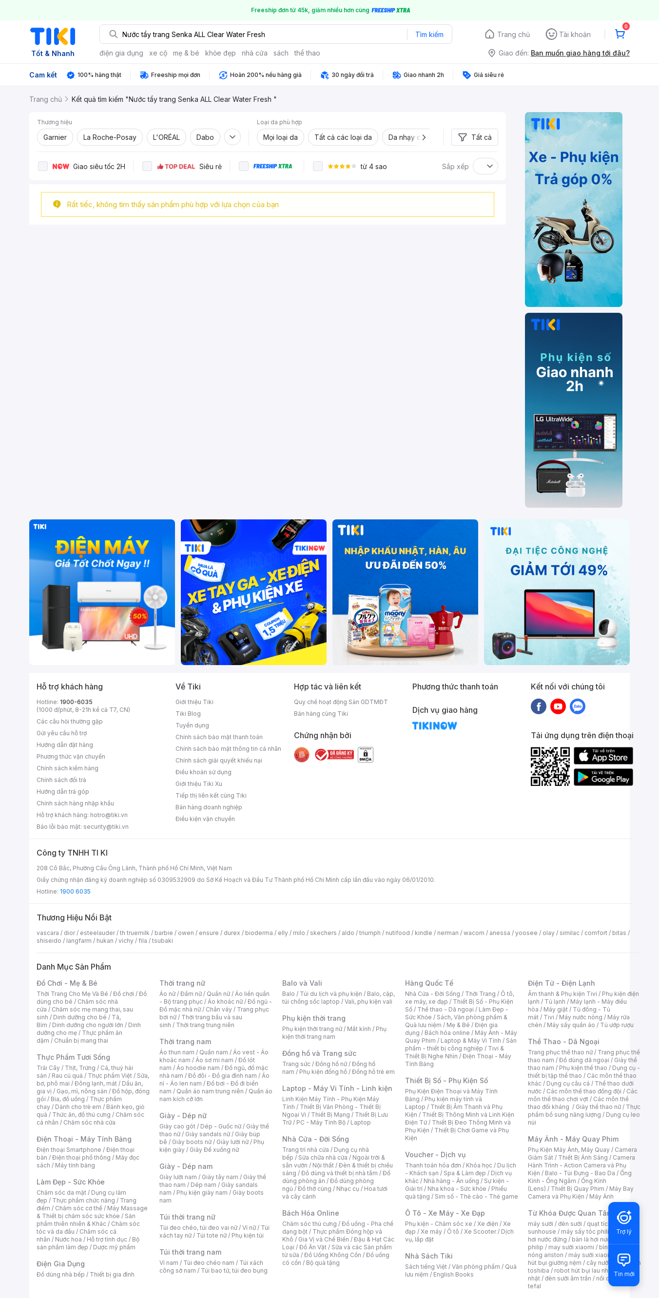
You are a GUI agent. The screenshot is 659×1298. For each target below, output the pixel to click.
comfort (595, 932)
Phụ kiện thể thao (583, 1067)
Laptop (360, 1122)
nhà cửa (255, 53)
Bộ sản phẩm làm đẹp (88, 1243)
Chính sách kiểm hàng (67, 768)
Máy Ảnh (601, 1196)
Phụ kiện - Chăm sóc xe (438, 1223)
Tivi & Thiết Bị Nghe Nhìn (454, 1052)
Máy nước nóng (580, 1017)
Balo (288, 993)
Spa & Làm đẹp (465, 1173)
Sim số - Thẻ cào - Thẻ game (476, 1196)
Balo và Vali (302, 983)
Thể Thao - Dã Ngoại (564, 1041)
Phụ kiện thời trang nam (334, 1032)
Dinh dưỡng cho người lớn (87, 1025)
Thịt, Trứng (80, 1067)
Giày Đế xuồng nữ (214, 1149)
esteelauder (97, 932)
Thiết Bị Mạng (330, 1114)
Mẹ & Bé (458, 1025)
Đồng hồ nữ (331, 1064)
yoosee (526, 932)
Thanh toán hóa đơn (433, 1165)
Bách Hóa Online (310, 1213)
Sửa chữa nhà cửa (323, 1157)
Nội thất (323, 1165)
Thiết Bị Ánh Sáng (583, 1157)
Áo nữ (167, 993)
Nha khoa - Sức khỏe (456, 1188)
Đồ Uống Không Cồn (332, 1255)
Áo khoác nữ (225, 1001)
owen (186, 932)
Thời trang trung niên (205, 1025)
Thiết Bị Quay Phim (577, 1188)
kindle (423, 932)
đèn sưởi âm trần (568, 1278)
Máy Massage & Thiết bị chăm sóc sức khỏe (92, 1212)
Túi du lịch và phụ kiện (331, 993)
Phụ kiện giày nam (202, 1192)
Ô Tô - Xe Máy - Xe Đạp (445, 1213)
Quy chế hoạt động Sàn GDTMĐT (341, 702)
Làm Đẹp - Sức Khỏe (71, 1182)
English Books (453, 1274)
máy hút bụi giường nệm (579, 1258)
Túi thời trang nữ (187, 1217)
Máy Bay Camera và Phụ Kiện (581, 1192)
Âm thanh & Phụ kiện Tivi (562, 993)
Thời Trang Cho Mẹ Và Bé (72, 993)
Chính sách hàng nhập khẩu (75, 803)
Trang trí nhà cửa (305, 1149)
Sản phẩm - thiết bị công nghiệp (461, 1044)
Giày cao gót (177, 1126)
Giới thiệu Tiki (194, 702)
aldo (348, 932)
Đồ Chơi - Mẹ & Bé (67, 983)
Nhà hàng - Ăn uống (451, 1180)
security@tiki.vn (106, 826)
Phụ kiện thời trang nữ (312, 1028)
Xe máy (431, 1231)
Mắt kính (359, 1028)
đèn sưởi (570, 1223)
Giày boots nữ (192, 1141)
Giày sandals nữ (207, 1134)
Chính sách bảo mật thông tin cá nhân (228, 748)
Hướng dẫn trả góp (63, 791)
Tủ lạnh (554, 1001)
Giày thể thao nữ (598, 1106)
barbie (164, 932)
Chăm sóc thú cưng (309, 1223)
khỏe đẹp (220, 53)
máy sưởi (540, 1223)
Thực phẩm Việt (110, 1075)
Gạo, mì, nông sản (82, 1091)
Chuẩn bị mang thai (81, 1040)
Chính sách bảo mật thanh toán (219, 737)
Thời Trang (480, 993)
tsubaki (162, 940)
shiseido (49, 940)
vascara (48, 932)
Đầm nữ (191, 993)
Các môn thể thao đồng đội (583, 1091)
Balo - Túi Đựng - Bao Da (580, 1173)
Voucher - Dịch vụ (435, 1154)
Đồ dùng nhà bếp (61, 1274)
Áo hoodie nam (198, 1067)
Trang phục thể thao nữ (560, 1052)
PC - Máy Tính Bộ (321, 1122)
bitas (619, 932)
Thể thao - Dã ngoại (445, 1009)
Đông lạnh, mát (96, 1083)
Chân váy (219, 1009)
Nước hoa (68, 1239)
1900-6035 (76, 702)
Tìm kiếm (429, 34)
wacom (474, 932)
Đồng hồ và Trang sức (319, 1053)
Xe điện (487, 1223)
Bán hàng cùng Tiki (321, 713)
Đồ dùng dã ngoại (584, 1060)
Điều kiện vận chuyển (205, 818)
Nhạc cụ (347, 1188)
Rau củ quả (67, 1075)
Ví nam (168, 1262)
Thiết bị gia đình (112, 1274)
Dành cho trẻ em (78, 1106)
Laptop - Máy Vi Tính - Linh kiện (337, 1088)
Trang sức (296, 1064)
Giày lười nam (178, 1177)
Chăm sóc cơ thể (78, 1208)
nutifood (398, 932)
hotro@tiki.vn (109, 815)
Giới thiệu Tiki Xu (198, 783)
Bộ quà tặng (323, 1262)
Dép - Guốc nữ (220, 1126)
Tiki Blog (188, 713)
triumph (370, 932)
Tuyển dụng (192, 725)
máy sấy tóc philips (588, 1231)
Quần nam (213, 1052)
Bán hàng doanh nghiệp (208, 807)
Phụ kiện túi (248, 1235)
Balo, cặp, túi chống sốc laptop (338, 997)
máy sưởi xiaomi (591, 1255)
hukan (105, 940)
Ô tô (453, 1231)
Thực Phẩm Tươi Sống (73, 1057)
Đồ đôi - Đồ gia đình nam (222, 1075)
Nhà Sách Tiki (429, 1256)
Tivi (548, 1017)
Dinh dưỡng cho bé (80, 1017)
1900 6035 (75, 891)
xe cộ (158, 53)
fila (142, 940)
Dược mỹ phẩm (114, 1247)
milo (299, 932)
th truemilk (135, 932)
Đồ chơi (123, 993)
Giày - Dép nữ (183, 1115)
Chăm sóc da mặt (61, 1192)
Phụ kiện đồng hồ (323, 1071)
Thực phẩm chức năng (83, 1200)
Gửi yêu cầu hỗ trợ (62, 733)
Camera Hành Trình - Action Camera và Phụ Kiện (581, 1165)
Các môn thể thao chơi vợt (583, 1095)
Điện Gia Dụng (61, 1264)
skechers (323, 932)
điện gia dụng (121, 53)
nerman (448, 932)
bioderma (259, 932)
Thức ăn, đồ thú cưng (81, 1114)
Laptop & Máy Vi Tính (471, 1040)
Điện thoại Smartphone (69, 1149)
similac (570, 932)
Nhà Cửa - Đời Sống (315, 1139)
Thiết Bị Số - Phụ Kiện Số (446, 1080)
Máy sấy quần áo (571, 1025)
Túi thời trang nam (190, 1252)
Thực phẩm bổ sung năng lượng (584, 1110)
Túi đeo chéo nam (208, 1262)
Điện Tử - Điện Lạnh (561, 983)
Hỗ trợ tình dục (107, 1239)
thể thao (307, 53)
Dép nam (203, 1184)
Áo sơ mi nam (214, 1060)
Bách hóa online (447, 1032)
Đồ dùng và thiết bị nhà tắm (339, 1173)
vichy (126, 940)
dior (69, 932)
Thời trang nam (185, 1041)
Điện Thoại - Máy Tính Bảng (84, 1139)
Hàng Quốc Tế (429, 983)
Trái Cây (48, 1067)
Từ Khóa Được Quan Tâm (570, 1213)
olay (549, 932)
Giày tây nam (220, 1177)
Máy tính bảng (75, 1165)
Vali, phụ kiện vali (368, 1001)
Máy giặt (555, 1009)
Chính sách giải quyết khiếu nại (218, 760)
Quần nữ (218, 993)
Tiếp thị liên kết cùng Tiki (211, 795)
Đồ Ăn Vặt (313, 1247)
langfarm (79, 940)
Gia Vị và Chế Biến (323, 1239)
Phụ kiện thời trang (314, 1018)
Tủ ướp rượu (617, 1025)
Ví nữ (249, 1227)
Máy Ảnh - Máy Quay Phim (573, 1139)
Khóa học (479, 1165)
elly (283, 932)
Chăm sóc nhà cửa (89, 1122)
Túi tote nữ (211, 1235)
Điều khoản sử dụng (203, 772)
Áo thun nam (176, 1052)
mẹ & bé (186, 53)
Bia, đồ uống (68, 1099)
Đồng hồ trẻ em (373, 1071)
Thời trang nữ (182, 983)
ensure (209, 932)
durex (232, 932)
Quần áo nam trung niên (210, 1091)
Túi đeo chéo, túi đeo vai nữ (198, 1227)
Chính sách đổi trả (61, 779)
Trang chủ (513, 34)
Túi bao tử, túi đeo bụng (234, 1270)
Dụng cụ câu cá (568, 1083)
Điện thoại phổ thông (81, 1157)
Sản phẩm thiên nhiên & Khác (86, 1219)
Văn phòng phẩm (476, 1266)
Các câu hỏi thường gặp (70, 721)
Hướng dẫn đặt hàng (65, 744)
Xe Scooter (480, 1231)
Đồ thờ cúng (314, 1188)
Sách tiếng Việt (426, 1266)
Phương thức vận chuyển (71, 756)
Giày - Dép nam (186, 1166)
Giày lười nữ (232, 1141)
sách (281, 53)
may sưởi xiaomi (571, 1247)
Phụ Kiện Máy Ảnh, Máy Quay (569, 1149)
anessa (499, 932)
